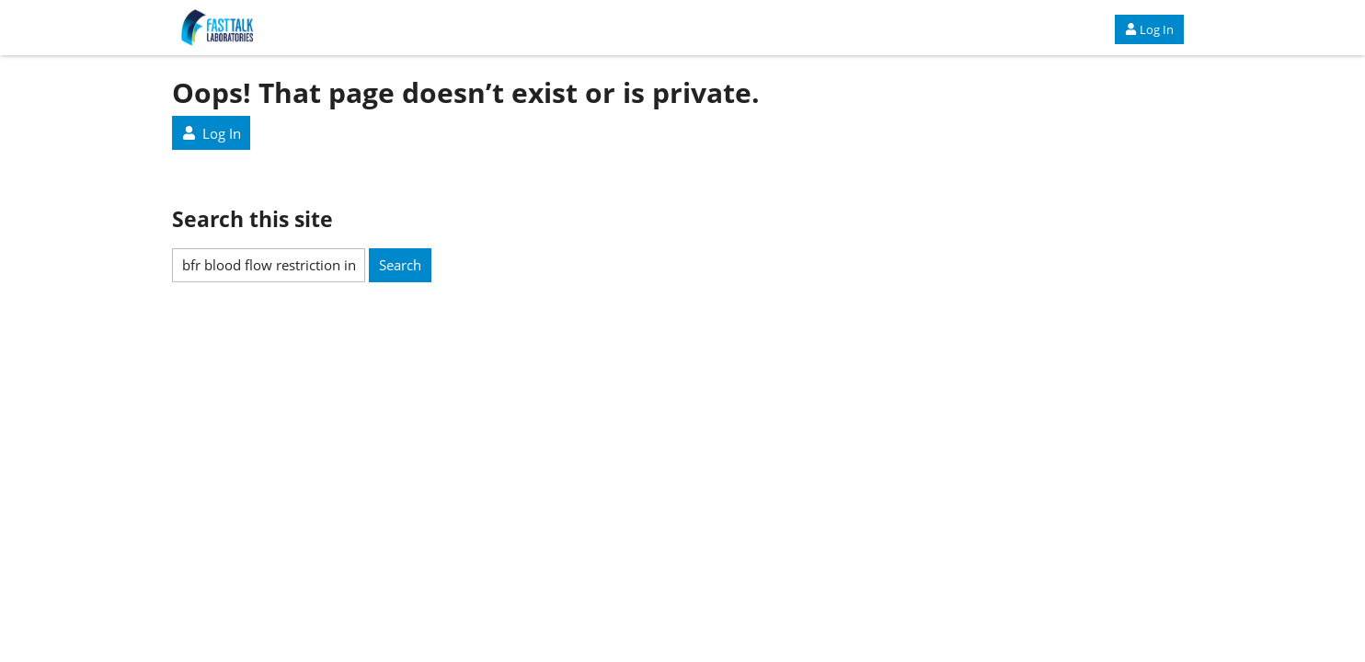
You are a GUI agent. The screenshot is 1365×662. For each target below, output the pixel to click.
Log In (1149, 29)
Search (400, 265)
